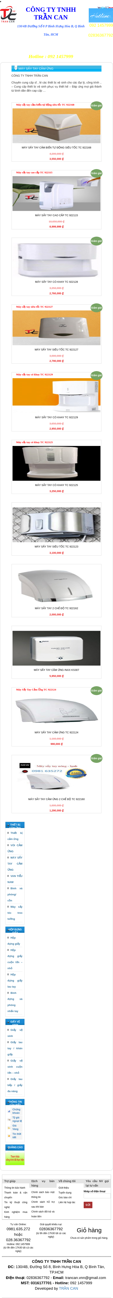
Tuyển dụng (65, 1192)
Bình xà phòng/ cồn (14, 894)
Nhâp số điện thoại (97, 1194)
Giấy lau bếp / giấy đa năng (14, 1085)
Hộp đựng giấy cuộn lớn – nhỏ (14, 959)
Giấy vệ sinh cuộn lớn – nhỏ (14, 1066)
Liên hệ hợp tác (67, 1202)
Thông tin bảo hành (14, 1187)
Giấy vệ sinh (14, 1033)
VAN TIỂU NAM (14, 879)
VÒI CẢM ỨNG (14, 848)
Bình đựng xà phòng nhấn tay (14, 1002)
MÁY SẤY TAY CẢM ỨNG (14, 863)
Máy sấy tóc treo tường (14, 912)
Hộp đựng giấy (13, 940)
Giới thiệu (64, 1187)
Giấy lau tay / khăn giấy (14, 1048)
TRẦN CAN (68, 1288)
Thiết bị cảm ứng (14, 836)
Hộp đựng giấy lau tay (14, 980)
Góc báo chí (65, 1197)
